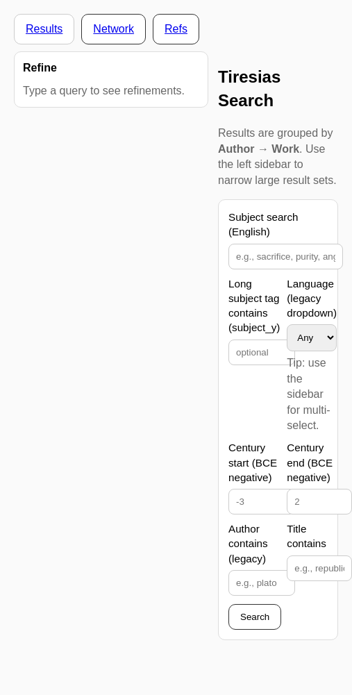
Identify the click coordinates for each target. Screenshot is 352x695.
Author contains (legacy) (248, 543)
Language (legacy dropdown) (312, 298)
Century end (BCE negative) (310, 462)
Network (113, 29)
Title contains (306, 536)
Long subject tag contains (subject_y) (254, 306)
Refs (176, 29)
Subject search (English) (263, 224)
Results (44, 29)
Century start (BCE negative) (252, 462)
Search (254, 617)
